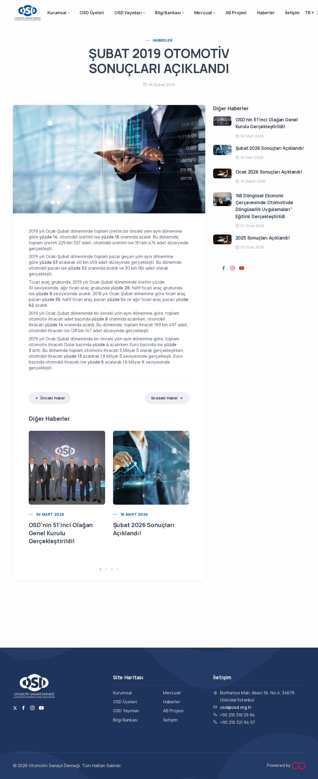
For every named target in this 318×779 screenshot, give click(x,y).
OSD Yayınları (130, 13)
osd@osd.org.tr (235, 707)
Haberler (266, 13)
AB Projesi (236, 13)
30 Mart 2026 (50, 514)
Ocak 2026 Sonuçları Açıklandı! (269, 172)
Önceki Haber (50, 397)
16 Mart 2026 (134, 514)
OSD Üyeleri (92, 13)
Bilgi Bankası (170, 13)
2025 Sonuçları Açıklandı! (263, 238)
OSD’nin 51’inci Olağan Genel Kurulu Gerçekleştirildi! (61, 533)
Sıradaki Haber (167, 397)
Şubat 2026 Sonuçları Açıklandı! (270, 148)
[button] (100, 569)
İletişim (292, 13)
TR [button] (308, 13)
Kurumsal (58, 13)
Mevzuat (205, 13)
